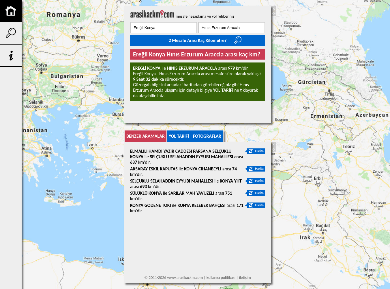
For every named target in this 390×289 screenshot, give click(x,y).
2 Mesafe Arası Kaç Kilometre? (198, 40)
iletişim (245, 277)
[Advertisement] (50, 110)
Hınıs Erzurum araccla (192, 68)
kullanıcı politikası (221, 277)
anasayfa (11, 11)
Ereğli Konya (146, 68)
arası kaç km (152, 14)
